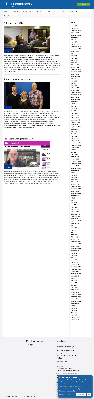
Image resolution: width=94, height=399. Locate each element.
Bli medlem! (83, 4)
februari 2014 (75, 317)
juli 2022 (73, 104)
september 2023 (76, 76)
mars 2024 (74, 62)
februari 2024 (75, 65)
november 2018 (76, 188)
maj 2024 (74, 58)
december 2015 (76, 266)
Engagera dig (26, 11)
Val (49, 11)
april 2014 (74, 312)
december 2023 (76, 69)
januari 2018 (75, 211)
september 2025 (76, 35)
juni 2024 (74, 55)
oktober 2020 (75, 147)
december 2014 (76, 294)
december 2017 (76, 214)
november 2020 (76, 145)
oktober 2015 (75, 271)
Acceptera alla (81, 394)
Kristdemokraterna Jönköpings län (66, 373)
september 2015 (76, 273)
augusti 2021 (75, 129)
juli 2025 (73, 39)
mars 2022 (74, 113)
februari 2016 (75, 262)
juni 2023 (74, 81)
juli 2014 (73, 305)
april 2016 (74, 257)
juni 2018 (74, 200)
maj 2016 (74, 255)
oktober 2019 (75, 166)
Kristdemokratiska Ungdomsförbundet (67, 371)
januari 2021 (75, 140)
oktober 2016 (75, 246)
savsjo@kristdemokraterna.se (65, 350)
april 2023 (74, 83)
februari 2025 (75, 44)
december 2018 (76, 186)
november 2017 (76, 216)
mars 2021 (74, 136)
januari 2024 (75, 67)
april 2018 (74, 205)
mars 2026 (74, 26)
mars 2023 (74, 85)
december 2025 (76, 30)
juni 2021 (74, 131)
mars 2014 (74, 315)
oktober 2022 (75, 97)
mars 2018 (74, 207)
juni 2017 (74, 227)
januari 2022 (75, 117)
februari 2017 (75, 237)
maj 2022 (74, 108)
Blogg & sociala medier (71, 11)
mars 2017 (74, 234)
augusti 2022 (75, 101)
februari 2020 (75, 156)
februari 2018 (75, 209)
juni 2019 (74, 175)
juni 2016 (74, 253)
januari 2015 (75, 292)
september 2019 (76, 168)
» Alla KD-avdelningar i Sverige (66, 355)
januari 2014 (75, 319)
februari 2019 (75, 182)
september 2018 (76, 193)
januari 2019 (75, 184)
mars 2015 (74, 287)
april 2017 (74, 232)
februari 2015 (75, 289)
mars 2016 (74, 260)
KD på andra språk (61, 361)
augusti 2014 (75, 303)
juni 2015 (74, 280)
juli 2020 (73, 149)
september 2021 (76, 127)
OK (89, 394)
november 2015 (76, 269)
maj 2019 (74, 177)
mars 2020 (74, 154)
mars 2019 (74, 179)
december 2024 (76, 46)
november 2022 (76, 94)
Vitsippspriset (39, 11)
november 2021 (76, 122)
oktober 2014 (75, 299)
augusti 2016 (75, 250)
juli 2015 (73, 278)
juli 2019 (73, 172)
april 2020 (74, 152)
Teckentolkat (59, 366)
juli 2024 (73, 53)
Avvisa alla (70, 394)
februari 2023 (75, 88)
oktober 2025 (75, 32)
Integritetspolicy (71, 391)
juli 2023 (73, 78)
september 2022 (76, 99)
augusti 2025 (75, 37)
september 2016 (76, 248)
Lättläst (58, 364)
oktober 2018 (75, 191)
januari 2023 (75, 90)
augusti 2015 (75, 276)
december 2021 (76, 120)
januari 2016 (75, 264)
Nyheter (6, 11)
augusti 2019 (75, 170)
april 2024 (74, 60)
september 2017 (76, 221)
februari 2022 (75, 115)
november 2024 (76, 49)
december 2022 (76, 92)
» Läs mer (59, 353)
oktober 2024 (75, 51)
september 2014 (76, 301)
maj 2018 (74, 202)
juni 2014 (74, 308)
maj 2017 (74, 230)
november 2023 (76, 71)
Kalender (7, 16)
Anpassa (61, 394)
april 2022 (74, 110)
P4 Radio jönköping (45, 183)
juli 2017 (73, 225)
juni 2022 (74, 106)
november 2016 (76, 244)
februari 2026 (75, 28)
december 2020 (76, 143)
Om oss (15, 11)
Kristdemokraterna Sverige (34, 342)
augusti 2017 (75, 223)
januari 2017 (75, 239)
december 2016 (76, 241)
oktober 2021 (75, 124)
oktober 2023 (75, 74)
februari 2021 (75, 138)
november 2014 (76, 296)
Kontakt (56, 11)
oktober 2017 (75, 218)
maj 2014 (74, 310)
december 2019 (76, 161)
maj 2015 (74, 283)
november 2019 (76, 163)
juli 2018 (73, 198)
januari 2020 (75, 159)
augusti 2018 (75, 195)
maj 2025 (74, 42)
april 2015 (74, 285)
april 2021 (74, 133)
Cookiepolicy (62, 391)
